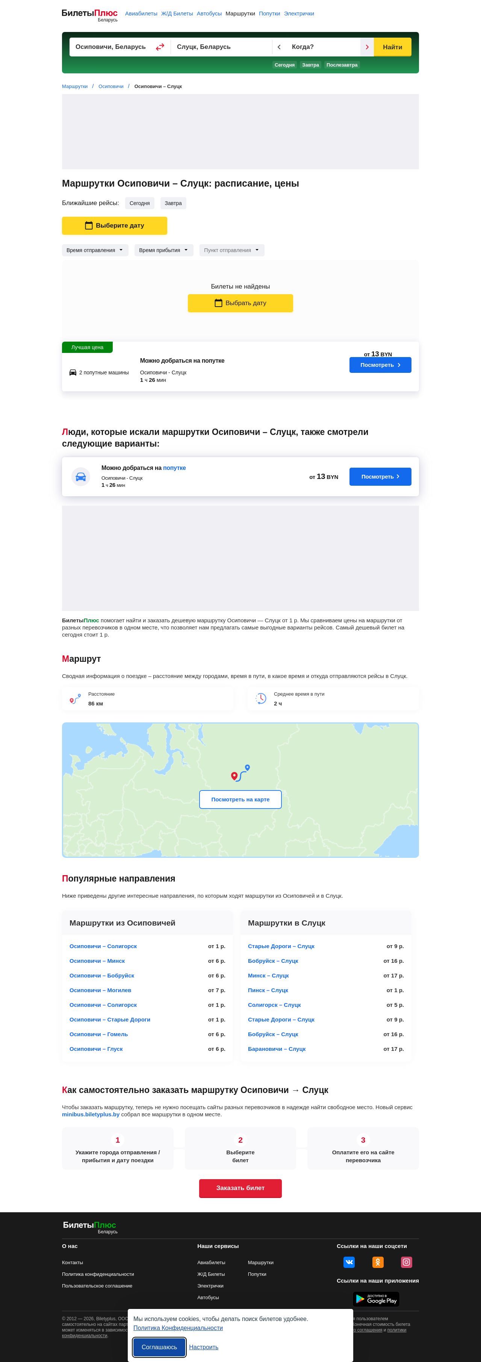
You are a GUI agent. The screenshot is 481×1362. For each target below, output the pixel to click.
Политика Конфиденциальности (178, 1328)
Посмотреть (381, 369)
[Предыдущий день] (279, 47)
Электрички (299, 13)
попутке (174, 468)
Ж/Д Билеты (177, 13)
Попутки (269, 13)
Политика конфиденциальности (98, 1274)
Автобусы (209, 13)
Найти (392, 47)
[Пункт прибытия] (221, 47)
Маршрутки (240, 13)
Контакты (72, 1262)
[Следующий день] (367, 47)
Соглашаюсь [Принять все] (159, 1347)
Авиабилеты (141, 13)
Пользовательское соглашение (97, 1286)
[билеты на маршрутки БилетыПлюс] (90, 1226)
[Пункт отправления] (120, 47)
